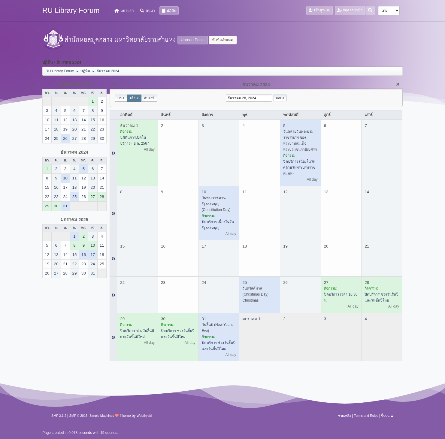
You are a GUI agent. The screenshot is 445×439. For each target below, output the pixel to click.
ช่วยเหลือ (344, 415)
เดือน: (134, 98)
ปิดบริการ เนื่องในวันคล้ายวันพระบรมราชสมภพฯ (299, 167)
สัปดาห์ (149, 98)
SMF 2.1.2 (58, 415)
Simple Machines (101, 415)
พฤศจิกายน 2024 (74, 84)
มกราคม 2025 (74, 219)
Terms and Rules (366, 415)
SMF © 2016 (78, 415)
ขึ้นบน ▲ (387, 415)
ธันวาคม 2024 (74, 152)
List (121, 98)
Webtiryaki (144, 415)
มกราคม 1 (251, 319)
